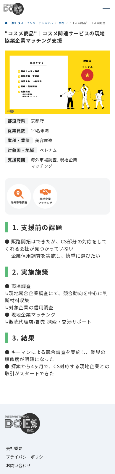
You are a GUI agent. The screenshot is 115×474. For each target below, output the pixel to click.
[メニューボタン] (106, 9)
